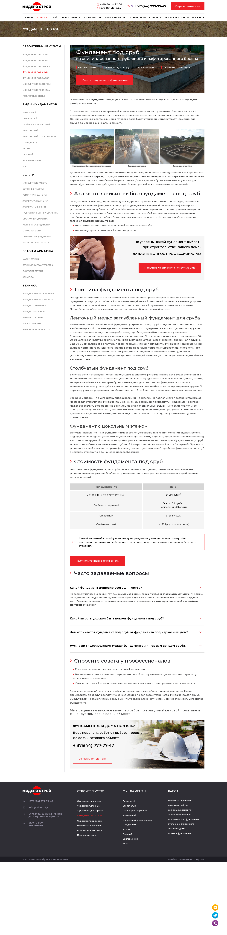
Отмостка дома (32, 231)
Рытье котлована (33, 317)
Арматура (28, 277)
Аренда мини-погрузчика (38, 299)
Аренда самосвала (34, 311)
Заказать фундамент (92, 758)
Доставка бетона (33, 271)
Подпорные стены (34, 96)
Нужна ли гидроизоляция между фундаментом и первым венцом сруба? (128, 645)
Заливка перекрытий (35, 207)
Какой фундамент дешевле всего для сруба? (106, 587)
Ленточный (29, 112)
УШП (25, 166)
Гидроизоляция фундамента (40, 213)
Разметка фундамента (36, 242)
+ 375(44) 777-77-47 (150, 6)
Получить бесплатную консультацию (169, 267)
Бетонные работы (33, 189)
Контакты (155, 17)
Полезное (198, 17)
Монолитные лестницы (36, 90)
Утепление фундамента (36, 225)
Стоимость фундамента (37, 237)
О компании (138, 17)
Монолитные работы (35, 183)
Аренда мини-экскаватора (38, 293)
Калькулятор (92, 17)
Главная (28, 17)
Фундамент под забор (36, 78)
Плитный (28, 154)
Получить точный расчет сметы (97, 560)
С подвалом (30, 142)
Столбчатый (30, 118)
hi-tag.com (199, 859)
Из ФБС (27, 148)
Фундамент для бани (35, 60)
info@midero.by (110, 7)
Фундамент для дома (35, 54)
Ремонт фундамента (35, 195)
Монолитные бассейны (37, 84)
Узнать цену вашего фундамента (105, 80)
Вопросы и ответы (177, 17)
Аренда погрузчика (34, 305)
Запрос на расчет (115, 17)
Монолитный (30, 130)
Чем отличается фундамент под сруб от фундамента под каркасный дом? (129, 632)
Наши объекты (71, 17)
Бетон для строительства (38, 265)
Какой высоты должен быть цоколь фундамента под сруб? (117, 618)
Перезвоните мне (187, 6)
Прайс (54, 17)
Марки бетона (31, 259)
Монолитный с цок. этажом (39, 136)
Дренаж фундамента (35, 219)
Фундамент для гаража (36, 66)
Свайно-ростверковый (36, 124)
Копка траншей (32, 323)
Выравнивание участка (36, 329)
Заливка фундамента (35, 201)
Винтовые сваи (32, 160)
